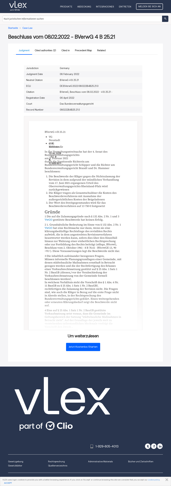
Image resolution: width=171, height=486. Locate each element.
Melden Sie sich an (149, 6)
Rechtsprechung (56, 461)
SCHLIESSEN (166, 479)
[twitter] (147, 446)
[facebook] (154, 446)
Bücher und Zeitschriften (140, 461)
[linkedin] (160, 446)
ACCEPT (8, 483)
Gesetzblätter (15, 465)
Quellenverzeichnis (57, 465)
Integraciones (105, 6)
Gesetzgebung (15, 461)
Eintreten (125, 6)
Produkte (66, 6)
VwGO (48, 219)
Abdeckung (84, 6)
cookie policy (154, 480)
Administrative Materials (100, 461)
